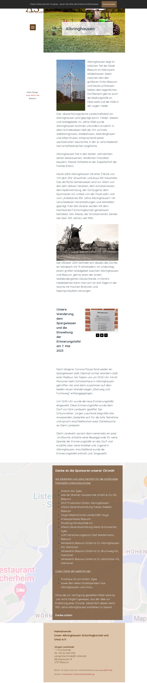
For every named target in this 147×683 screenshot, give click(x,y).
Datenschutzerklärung (84, 674)
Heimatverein (37, 12)
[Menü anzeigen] (33, 27)
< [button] (97, 335)
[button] (102, 335)
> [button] (106, 335)
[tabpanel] (32, 95)
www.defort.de (32, 95)
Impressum (68, 674)
